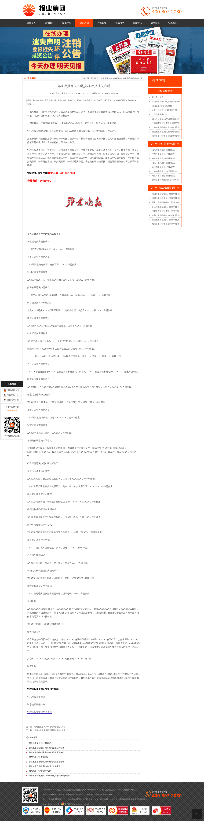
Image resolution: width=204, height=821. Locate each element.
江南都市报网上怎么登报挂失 (164, 171)
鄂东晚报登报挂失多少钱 (39, 712)
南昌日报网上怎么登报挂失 (163, 176)
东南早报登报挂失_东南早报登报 (166, 224)
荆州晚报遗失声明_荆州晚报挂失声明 (50, 727)
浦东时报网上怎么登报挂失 (163, 150)
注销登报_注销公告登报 (162, 106)
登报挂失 (48, 23)
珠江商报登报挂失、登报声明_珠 (166, 207)
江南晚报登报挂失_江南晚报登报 (166, 127)
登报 (62, 794)
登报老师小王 (13, 330)
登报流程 (155, 23)
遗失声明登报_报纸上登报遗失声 (166, 119)
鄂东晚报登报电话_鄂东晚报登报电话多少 (46, 752)
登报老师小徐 (13, 334)
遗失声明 (84, 23)
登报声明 (66, 23)
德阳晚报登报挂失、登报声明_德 (166, 198)
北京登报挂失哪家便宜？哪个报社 (166, 180)
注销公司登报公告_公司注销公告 (166, 101)
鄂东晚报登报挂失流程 (38, 757)
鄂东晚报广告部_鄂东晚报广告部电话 (44, 766)
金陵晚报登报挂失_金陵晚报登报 (166, 132)
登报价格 (137, 23)
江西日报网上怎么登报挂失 (163, 154)
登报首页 (31, 23)
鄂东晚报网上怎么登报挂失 (40, 743)
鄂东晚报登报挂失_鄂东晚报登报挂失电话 (46, 748)
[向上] (197, 814)
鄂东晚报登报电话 (36, 697)
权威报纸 (119, 23)
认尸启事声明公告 (159, 114)
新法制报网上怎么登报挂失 (163, 167)
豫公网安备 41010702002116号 (75, 804)
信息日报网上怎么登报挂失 (163, 163)
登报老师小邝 (13, 325)
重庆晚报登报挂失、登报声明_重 (166, 220)
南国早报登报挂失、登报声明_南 (166, 194)
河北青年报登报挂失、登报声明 (165, 211)
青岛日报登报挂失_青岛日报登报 (166, 215)
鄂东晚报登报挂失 (36, 704)
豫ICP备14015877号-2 (52, 804)
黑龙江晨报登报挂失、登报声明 (165, 202)
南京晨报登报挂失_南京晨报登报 (166, 136)
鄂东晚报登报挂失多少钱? (40, 771)
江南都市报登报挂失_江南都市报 (166, 123)
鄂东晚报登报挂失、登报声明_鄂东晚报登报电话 (49, 775)
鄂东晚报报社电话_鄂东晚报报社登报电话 (46, 762)
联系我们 (172, 23)
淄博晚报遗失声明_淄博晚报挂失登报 (50, 730)
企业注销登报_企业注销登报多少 (166, 110)
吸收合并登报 (157, 97)
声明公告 (102, 23)
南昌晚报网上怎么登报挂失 (163, 158)
